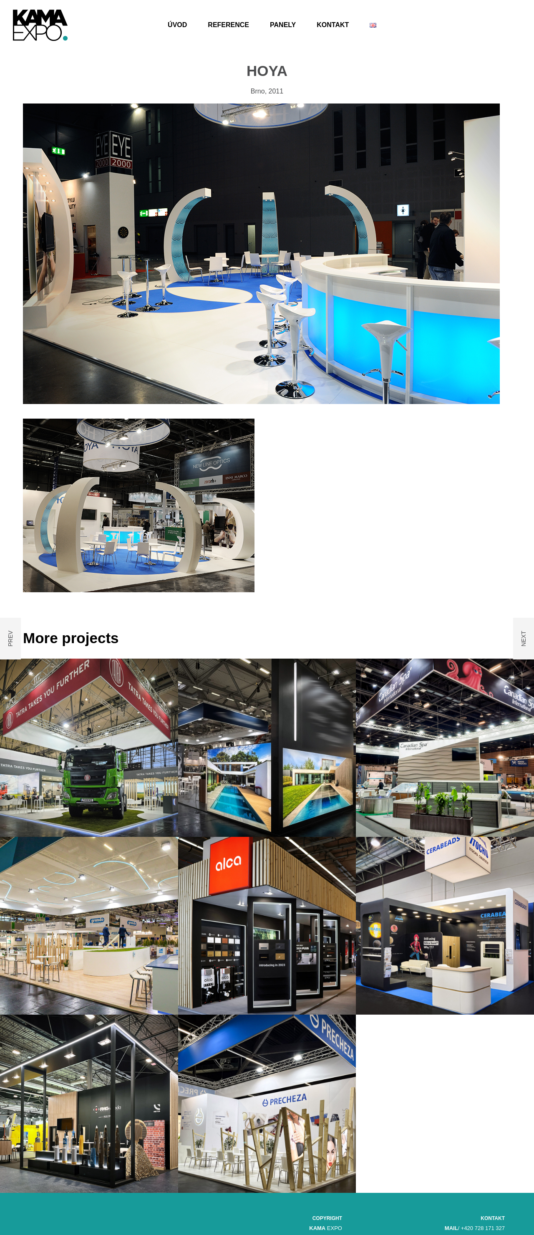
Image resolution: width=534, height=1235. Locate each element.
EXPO (325, 1228)
